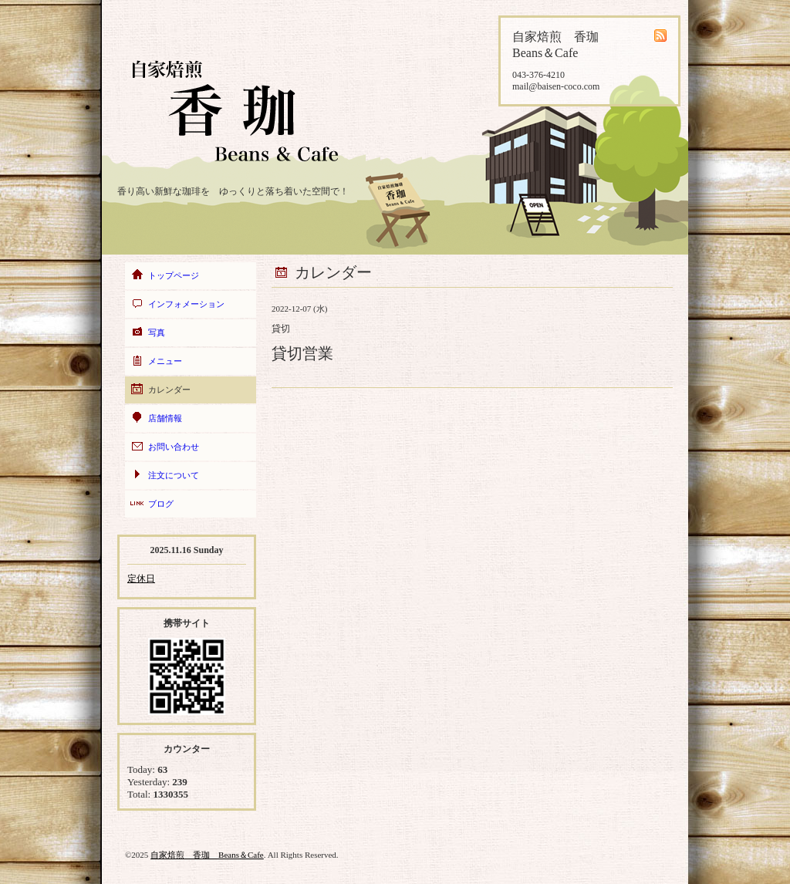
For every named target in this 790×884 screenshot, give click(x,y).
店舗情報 (165, 418)
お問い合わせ (173, 446)
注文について (173, 475)
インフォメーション (186, 304)
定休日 (141, 578)
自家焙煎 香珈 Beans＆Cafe (207, 854)
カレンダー (169, 389)
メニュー (165, 361)
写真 (156, 332)
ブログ (161, 503)
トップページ (173, 275)
